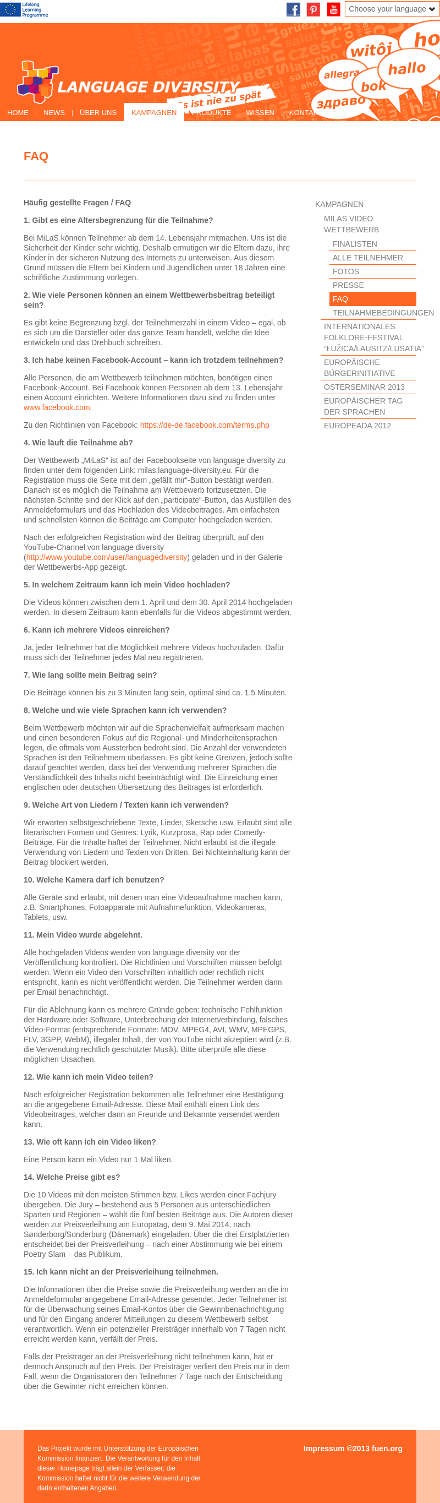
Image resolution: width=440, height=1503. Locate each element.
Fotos (346, 271)
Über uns (98, 112)
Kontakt (305, 112)
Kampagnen (154, 112)
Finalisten (355, 243)
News (54, 112)
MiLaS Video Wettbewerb (351, 224)
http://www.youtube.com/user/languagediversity (107, 557)
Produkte (211, 112)
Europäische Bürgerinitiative (359, 368)
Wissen (260, 112)
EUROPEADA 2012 (357, 425)
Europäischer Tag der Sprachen (363, 406)
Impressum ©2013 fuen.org (353, 1448)
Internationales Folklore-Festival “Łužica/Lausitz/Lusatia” (370, 337)
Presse (348, 285)
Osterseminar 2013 (364, 387)
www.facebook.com (57, 407)
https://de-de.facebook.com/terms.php (205, 425)
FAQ (340, 299)
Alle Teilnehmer (368, 257)
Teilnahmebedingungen (374, 312)
